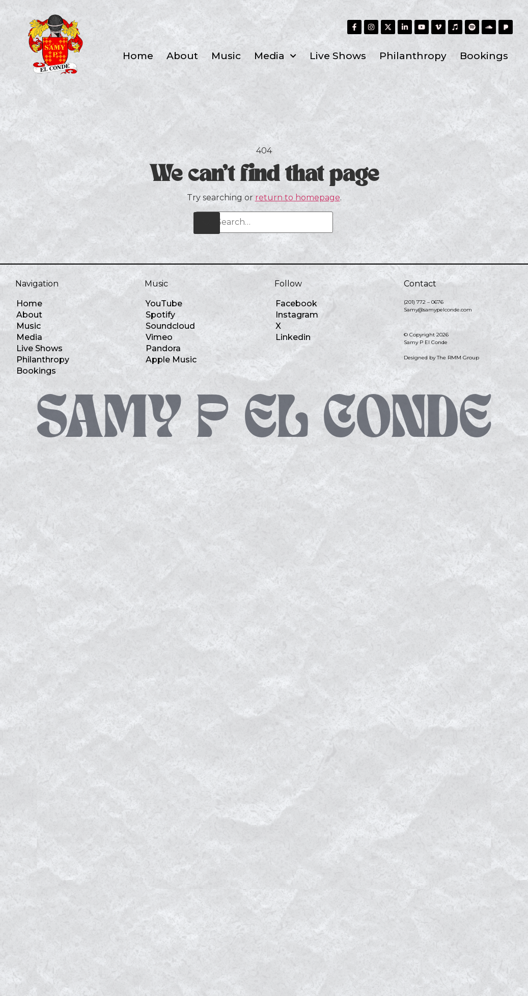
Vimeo (159, 337)
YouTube (164, 303)
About (182, 56)
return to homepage (297, 197)
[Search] (206, 223)
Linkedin (293, 337)
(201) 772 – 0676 (423, 302)
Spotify (160, 315)
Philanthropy (413, 56)
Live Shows (338, 56)
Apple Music (171, 359)
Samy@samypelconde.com (438, 309)
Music (226, 56)
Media (275, 55)
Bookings (484, 56)
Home (138, 56)
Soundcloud (170, 326)
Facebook (296, 303)
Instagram (296, 315)
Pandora (163, 348)
